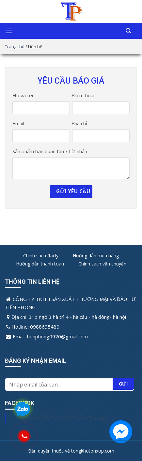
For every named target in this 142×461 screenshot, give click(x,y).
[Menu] (9, 31)
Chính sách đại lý (40, 255)
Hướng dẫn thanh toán (40, 264)
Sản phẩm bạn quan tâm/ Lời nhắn (49, 151)
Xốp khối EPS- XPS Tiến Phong (61, 417)
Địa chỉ (79, 123)
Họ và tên (23, 95)
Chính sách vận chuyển (102, 264)
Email (18, 123)
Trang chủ (14, 46)
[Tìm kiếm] (128, 30)
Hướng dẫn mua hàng (96, 255)
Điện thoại (83, 95)
